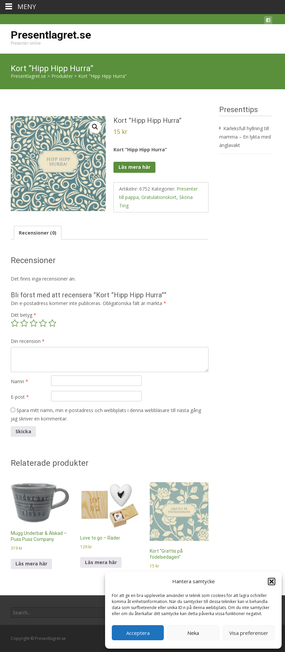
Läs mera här (134, 167)
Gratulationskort (159, 197)
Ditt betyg (23, 315)
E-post (20, 397)
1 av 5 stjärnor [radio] (15, 323)
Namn (19, 381)
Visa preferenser (248, 633)
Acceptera (138, 633)
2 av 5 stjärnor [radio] (24, 323)
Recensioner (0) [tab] (37, 233)
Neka (193, 633)
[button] (271, 581)
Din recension (28, 341)
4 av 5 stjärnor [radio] (43, 323)
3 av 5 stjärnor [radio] (34, 323)
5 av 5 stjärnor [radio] (52, 323)
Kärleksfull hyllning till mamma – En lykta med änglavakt (245, 136)
